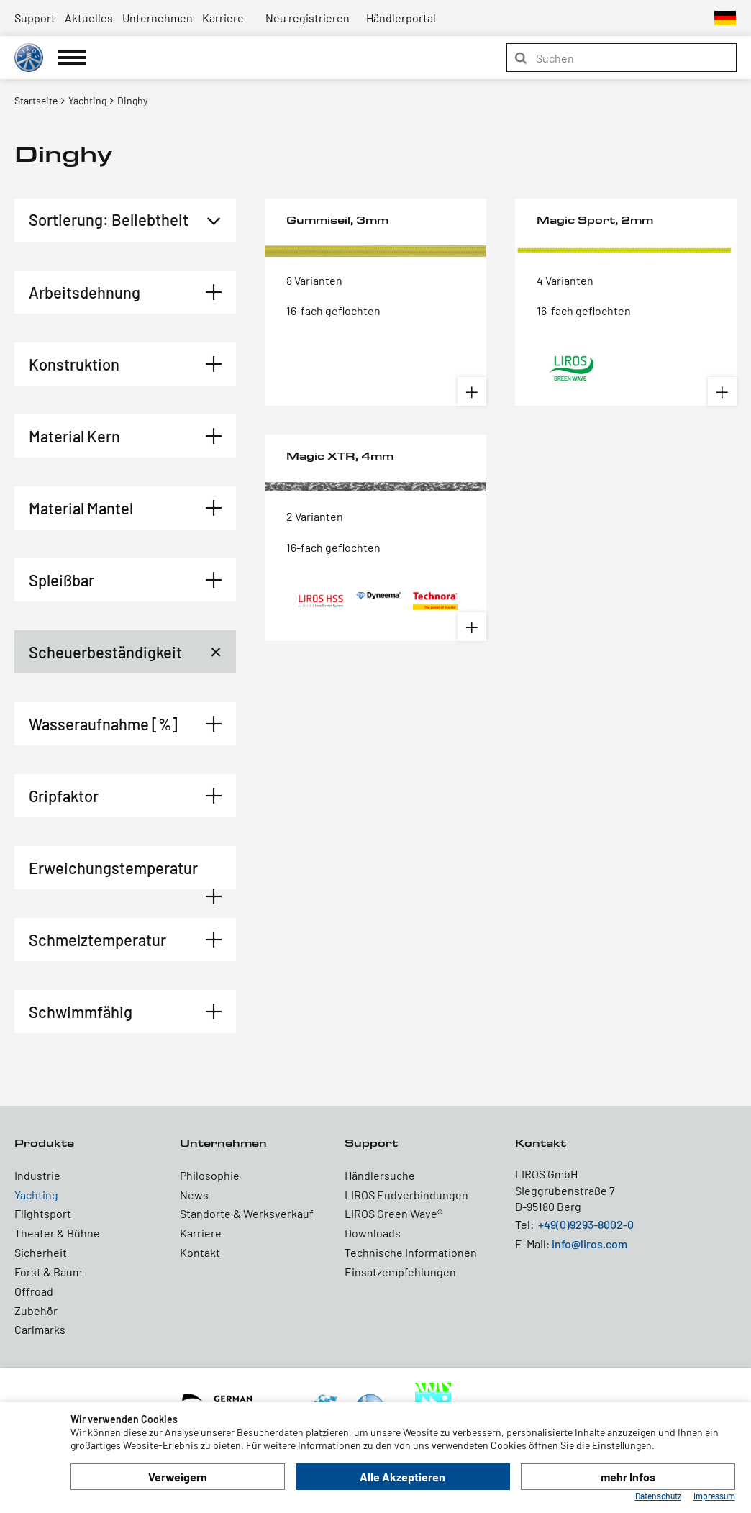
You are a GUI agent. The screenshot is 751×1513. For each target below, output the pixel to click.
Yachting (36, 1194)
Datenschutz (658, 1496)
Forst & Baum (48, 1271)
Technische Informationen (411, 1252)
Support (34, 17)
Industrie (37, 1175)
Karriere (223, 17)
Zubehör (36, 1310)
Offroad (33, 1291)
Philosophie (210, 1175)
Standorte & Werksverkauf (247, 1213)
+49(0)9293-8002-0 (586, 1224)
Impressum (714, 1496)
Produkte (44, 1143)
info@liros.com (589, 1243)
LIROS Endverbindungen (406, 1194)
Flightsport (42, 1213)
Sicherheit (40, 1252)
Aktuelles (89, 17)
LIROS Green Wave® (393, 1213)
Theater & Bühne (57, 1233)
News (194, 1194)
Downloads (373, 1233)
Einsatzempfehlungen (400, 1271)
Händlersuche (380, 1175)
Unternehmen (157, 17)
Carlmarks (39, 1329)
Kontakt (200, 1252)
